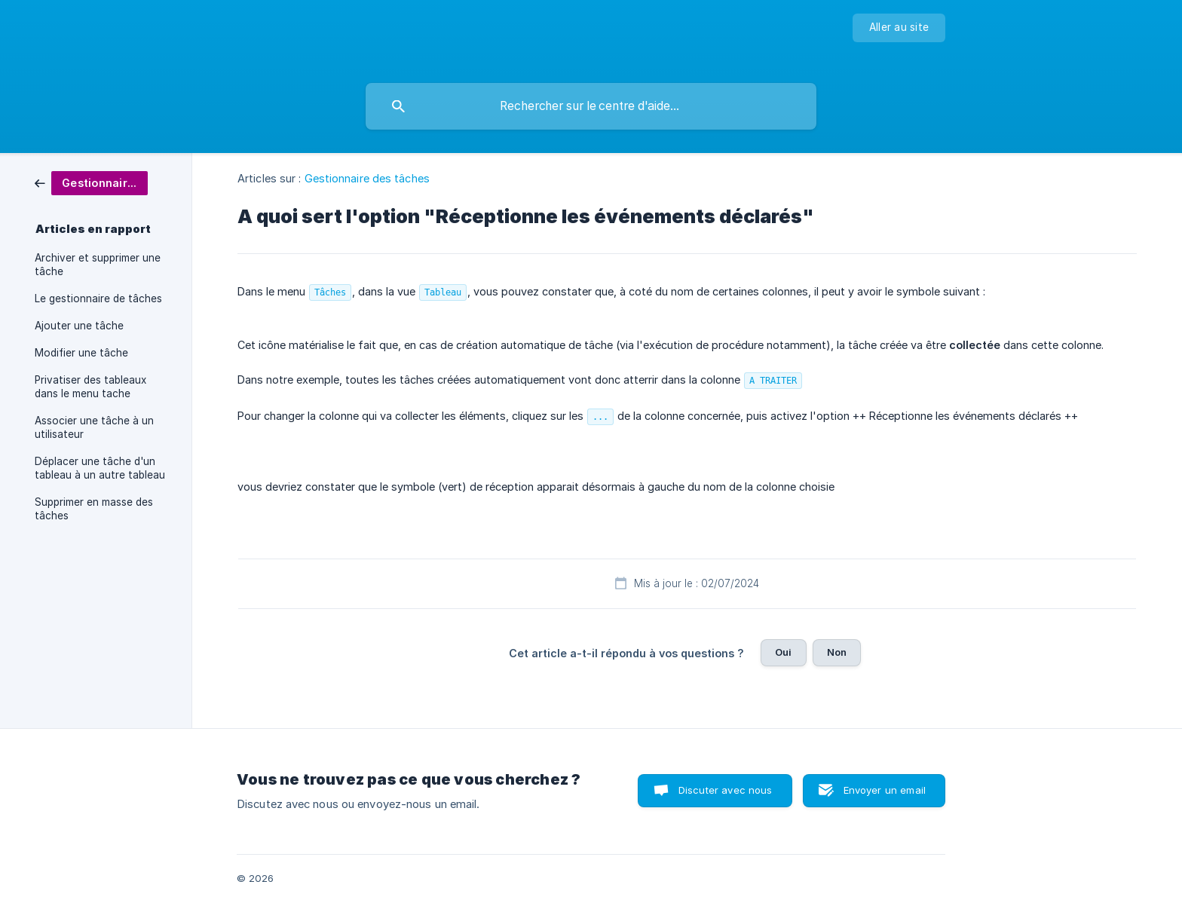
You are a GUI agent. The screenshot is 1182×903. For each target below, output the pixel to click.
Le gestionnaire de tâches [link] (98, 298)
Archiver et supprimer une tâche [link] (98, 264)
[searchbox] (591, 106)
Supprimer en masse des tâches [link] (94, 509)
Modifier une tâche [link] (81, 353)
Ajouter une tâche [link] (79, 326)
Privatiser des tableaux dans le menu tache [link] (90, 386)
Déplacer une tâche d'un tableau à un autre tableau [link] (100, 468)
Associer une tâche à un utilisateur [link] (94, 427)
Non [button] (837, 652)
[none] (899, 28)
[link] (91, 182)
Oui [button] (783, 652)
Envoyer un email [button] (885, 790)
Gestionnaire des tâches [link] (367, 178)
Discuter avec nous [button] (725, 790)
